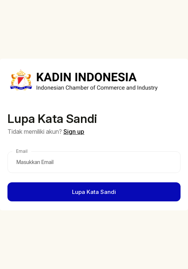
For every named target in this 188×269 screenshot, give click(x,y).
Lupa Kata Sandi (94, 191)
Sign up (73, 131)
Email (22, 151)
